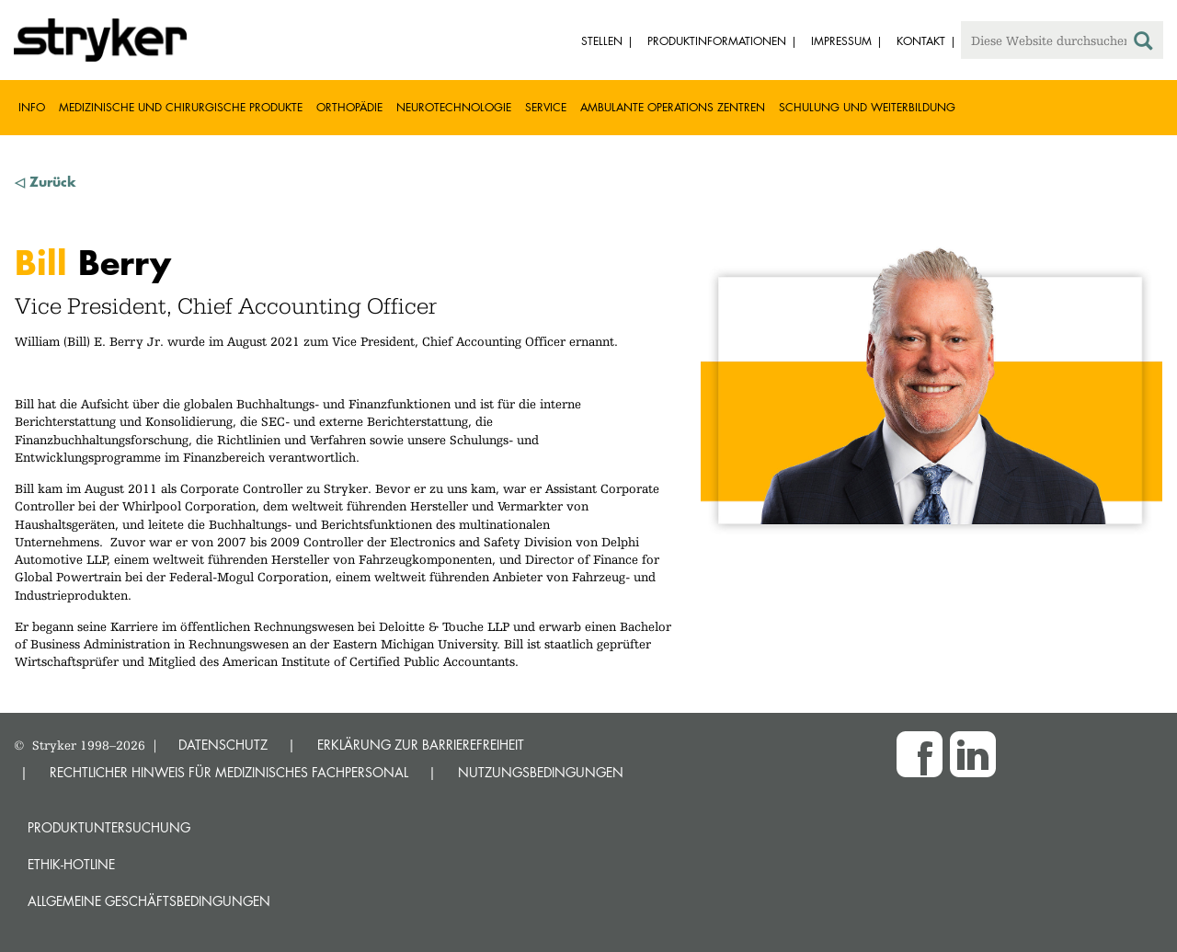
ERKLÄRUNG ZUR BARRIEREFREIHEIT (420, 744)
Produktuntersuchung (109, 827)
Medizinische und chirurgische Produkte (181, 107)
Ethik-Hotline (71, 864)
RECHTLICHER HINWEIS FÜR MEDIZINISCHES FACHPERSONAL (229, 772)
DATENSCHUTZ (223, 744)
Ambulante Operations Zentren (672, 107)
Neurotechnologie (453, 107)
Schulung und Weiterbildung (867, 107)
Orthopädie (349, 107)
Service (545, 107)
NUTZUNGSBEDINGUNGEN (540, 772)
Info (31, 107)
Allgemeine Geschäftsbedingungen (149, 901)
